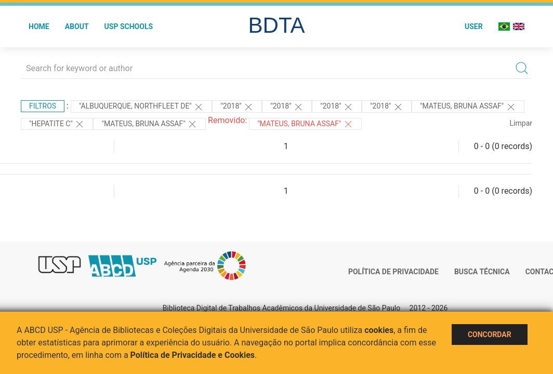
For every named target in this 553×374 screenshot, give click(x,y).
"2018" (237, 107)
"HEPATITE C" (57, 124)
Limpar (521, 123)
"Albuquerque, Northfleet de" (141, 107)
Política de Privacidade (393, 272)
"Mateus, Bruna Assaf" (305, 124)
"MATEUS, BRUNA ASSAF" (468, 107)
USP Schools (128, 26)
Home (39, 26)
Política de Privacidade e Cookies (192, 355)
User (474, 26)
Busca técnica (482, 272)
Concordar (489, 334)
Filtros (42, 106)
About (77, 26)
